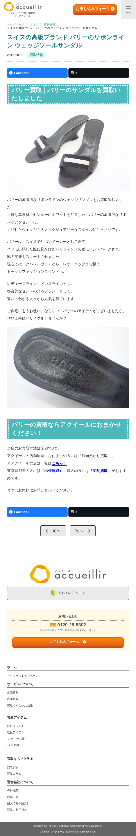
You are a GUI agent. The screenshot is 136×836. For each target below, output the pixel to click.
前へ (57, 531)
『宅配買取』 (100, 471)
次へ (79, 531)
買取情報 (36, 55)
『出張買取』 (52, 471)
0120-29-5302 (71, 624)
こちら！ (59, 463)
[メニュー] (128, 9)
